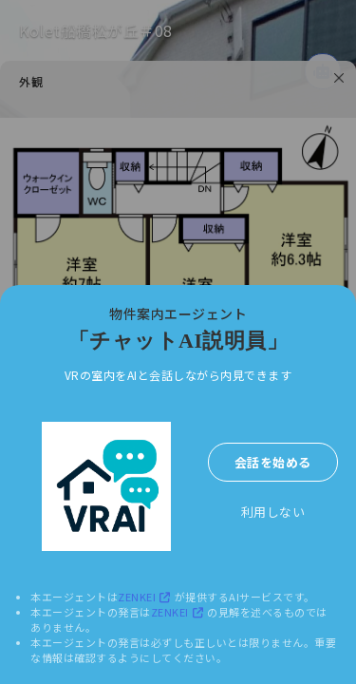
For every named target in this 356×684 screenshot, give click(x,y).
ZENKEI (146, 596)
